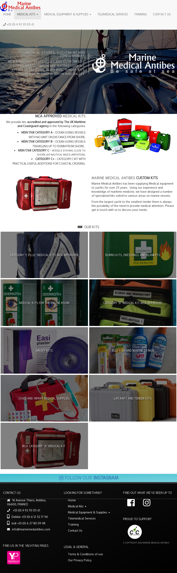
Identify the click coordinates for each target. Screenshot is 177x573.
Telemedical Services (112, 14)
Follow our (88, 477)
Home (7, 14)
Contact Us (162, 14)
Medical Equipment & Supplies (67, 14)
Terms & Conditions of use (85, 554)
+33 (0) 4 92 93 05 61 (18, 24)
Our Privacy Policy (80, 560)
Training (140, 14)
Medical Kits (27, 14)
